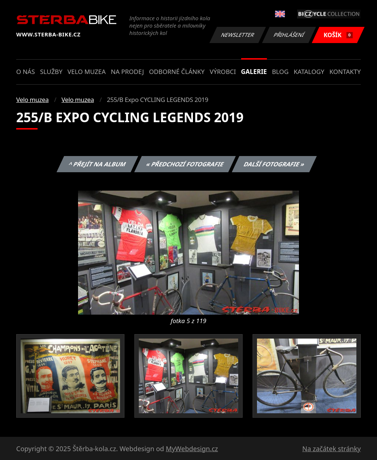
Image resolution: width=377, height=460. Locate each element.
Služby (51, 71)
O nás (25, 71)
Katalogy (309, 71)
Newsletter (237, 34)
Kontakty (345, 71)
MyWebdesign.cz (192, 448)
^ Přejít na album (97, 164)
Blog (280, 71)
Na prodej (127, 71)
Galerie (254, 71)
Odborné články (177, 71)
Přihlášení (289, 34)
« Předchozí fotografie (184, 164)
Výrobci (222, 71)
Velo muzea (86, 71)
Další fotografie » (274, 164)
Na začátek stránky (331, 448)
